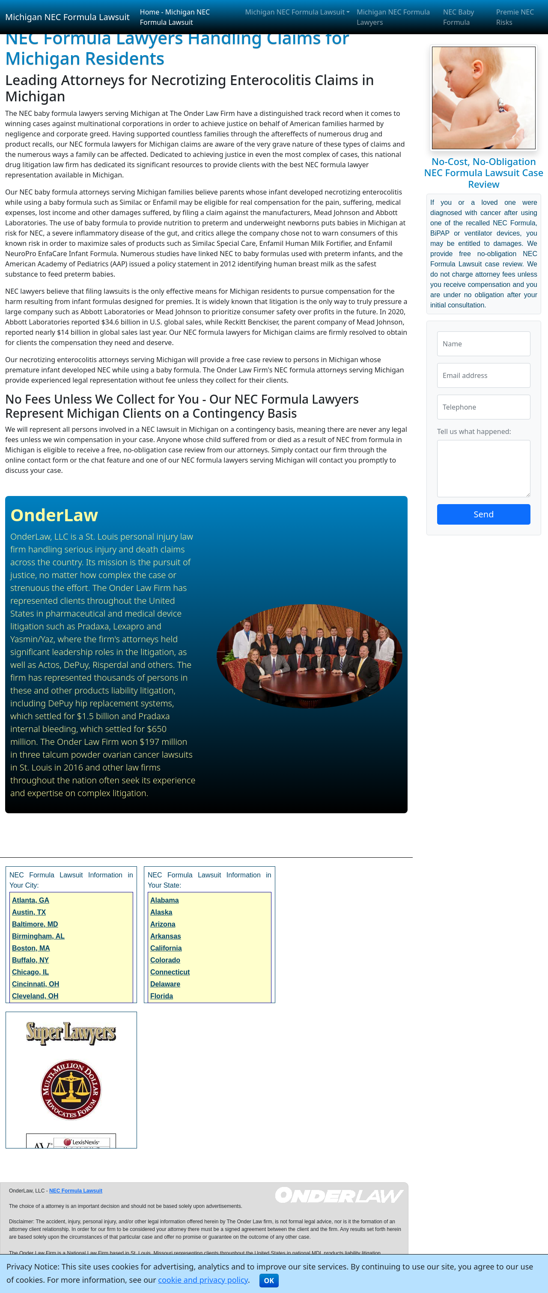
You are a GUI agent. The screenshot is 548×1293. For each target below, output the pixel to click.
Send (484, 514)
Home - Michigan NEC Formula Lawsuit (175, 17)
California (166, 948)
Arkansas (165, 936)
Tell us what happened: (474, 431)
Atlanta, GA (30, 900)
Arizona (163, 924)
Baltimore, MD (35, 924)
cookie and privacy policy (203, 1280)
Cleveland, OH (35, 996)
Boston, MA (31, 948)
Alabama (164, 900)
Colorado (165, 960)
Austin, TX (29, 912)
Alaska (161, 912)
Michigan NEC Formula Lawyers (393, 17)
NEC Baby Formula (458, 17)
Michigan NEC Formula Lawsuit (67, 17)
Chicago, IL (30, 972)
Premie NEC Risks (515, 17)
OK (269, 1280)
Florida (161, 996)
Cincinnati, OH (35, 984)
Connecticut (170, 972)
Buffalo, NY (30, 960)
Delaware (165, 984)
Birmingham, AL (38, 936)
